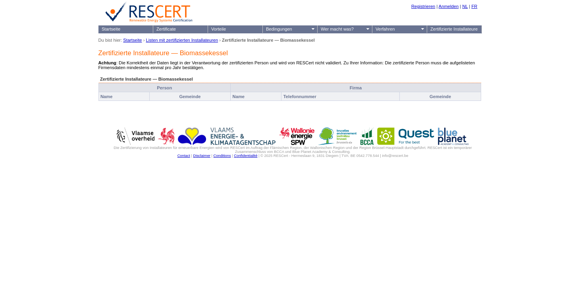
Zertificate (166, 29)
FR (474, 6)
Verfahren (385, 29)
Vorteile (218, 29)
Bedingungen (279, 29)
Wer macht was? (337, 29)
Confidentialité (245, 156)
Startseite (111, 29)
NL (465, 6)
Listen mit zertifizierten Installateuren (182, 40)
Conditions (222, 156)
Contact (183, 156)
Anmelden (449, 6)
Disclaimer (201, 156)
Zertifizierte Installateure (454, 29)
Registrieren (423, 6)
